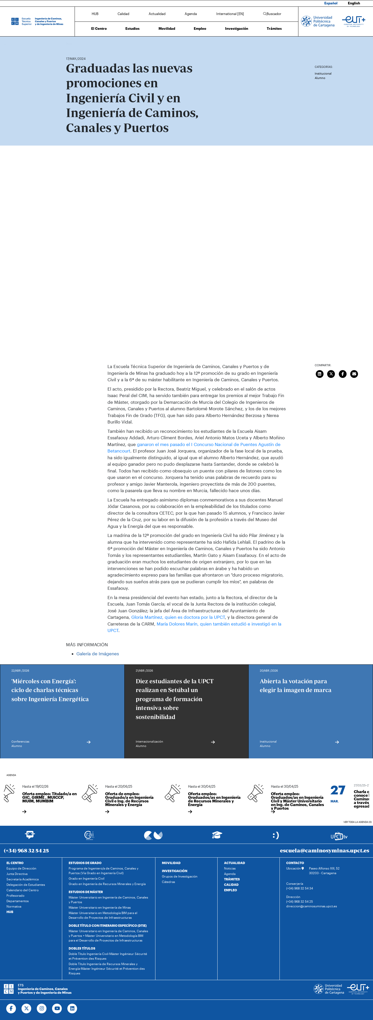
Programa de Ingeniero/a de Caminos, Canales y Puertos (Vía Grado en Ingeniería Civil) (103, 870)
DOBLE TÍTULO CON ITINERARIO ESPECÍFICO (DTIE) (108, 925)
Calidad (123, 14)
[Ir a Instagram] (41, 1008)
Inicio (70, 43)
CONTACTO (295, 863)
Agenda (191, 14)
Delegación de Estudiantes (25, 884)
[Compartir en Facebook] (343, 373)
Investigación (236, 28)
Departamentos (17, 901)
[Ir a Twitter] (26, 1008)
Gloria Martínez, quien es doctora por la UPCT (178, 617)
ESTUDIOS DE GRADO (85, 863)
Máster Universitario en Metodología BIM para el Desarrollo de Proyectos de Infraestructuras (103, 915)
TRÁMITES (232, 879)
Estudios (132, 28)
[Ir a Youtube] (57, 1008)
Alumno (320, 78)
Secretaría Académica (22, 879)
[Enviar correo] (354, 373)
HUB (95, 14)
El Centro (99, 28)
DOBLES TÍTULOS (82, 948)
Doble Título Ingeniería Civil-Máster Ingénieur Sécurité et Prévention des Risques (108, 956)
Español (331, 3)
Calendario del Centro (22, 890)
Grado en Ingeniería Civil (86, 878)
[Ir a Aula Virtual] (217, 837)
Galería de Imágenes (97, 653)
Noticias (230, 868)
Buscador (272, 14)
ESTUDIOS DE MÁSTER (86, 892)
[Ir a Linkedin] (72, 1008)
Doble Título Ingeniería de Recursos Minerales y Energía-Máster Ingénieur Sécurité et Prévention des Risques (107, 968)
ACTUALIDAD (234, 863)
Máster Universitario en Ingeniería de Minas (100, 907)
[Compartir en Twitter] (331, 373)
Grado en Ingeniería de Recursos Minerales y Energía (107, 884)
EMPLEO (230, 890)
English (354, 3)
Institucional (323, 73)
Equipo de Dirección (21, 868)
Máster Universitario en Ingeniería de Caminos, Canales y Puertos (108, 899)
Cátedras (168, 881)
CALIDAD (231, 884)
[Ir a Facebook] (11, 1008)
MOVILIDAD (171, 863)
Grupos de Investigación (179, 876)
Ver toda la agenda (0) (357, 822)
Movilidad (167, 28)
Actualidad (157, 14)
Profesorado (15, 895)
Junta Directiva (16, 873)
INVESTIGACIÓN (174, 871)
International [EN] (230, 14)
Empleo (200, 28)
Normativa (13, 906)
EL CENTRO (15, 863)
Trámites (274, 28)
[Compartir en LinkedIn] (320, 373)
